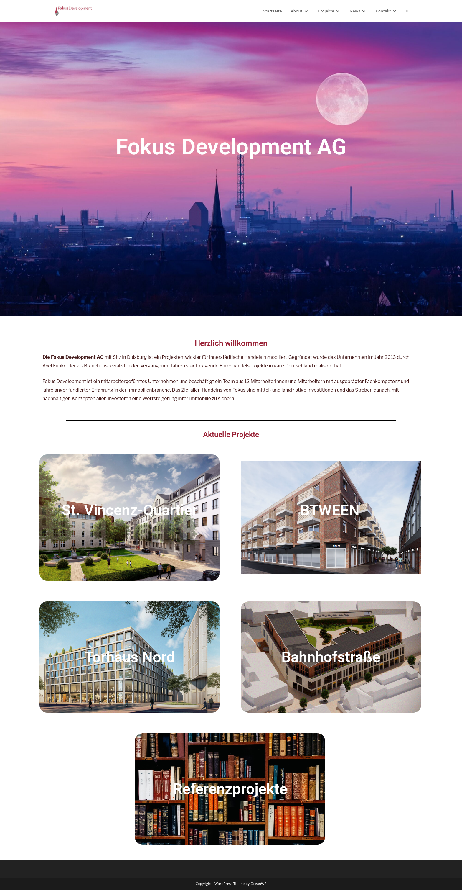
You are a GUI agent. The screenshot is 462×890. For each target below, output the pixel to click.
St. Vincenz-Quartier (129, 510)
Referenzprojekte (230, 789)
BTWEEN (329, 510)
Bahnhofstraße (330, 657)
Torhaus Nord (129, 657)
